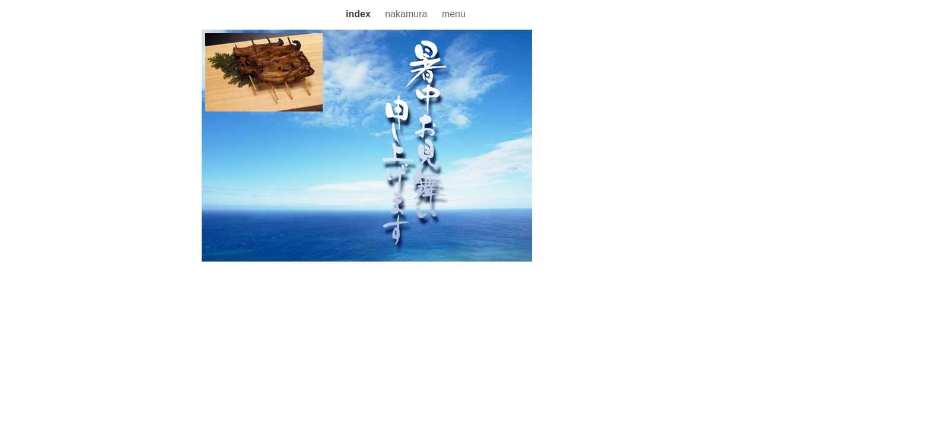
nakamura (407, 14)
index (359, 14)
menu (454, 14)
